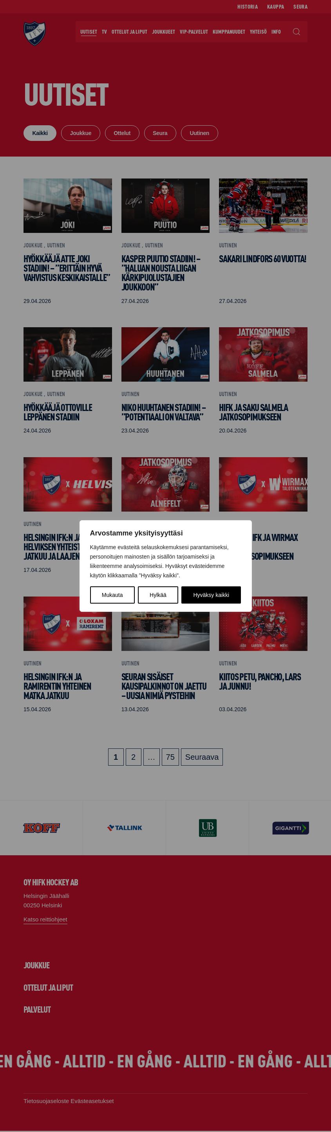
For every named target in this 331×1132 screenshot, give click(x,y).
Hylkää (158, 595)
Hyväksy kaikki (211, 595)
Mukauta (112, 595)
